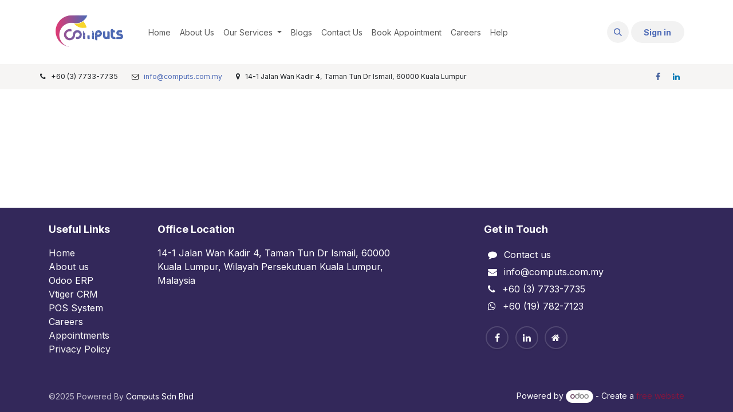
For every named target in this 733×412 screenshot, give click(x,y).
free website (660, 396)
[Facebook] (658, 77)
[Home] (556, 337)
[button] (618, 32)
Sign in (657, 32)
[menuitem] (159, 32)
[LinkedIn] (676, 77)
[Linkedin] (526, 337)
